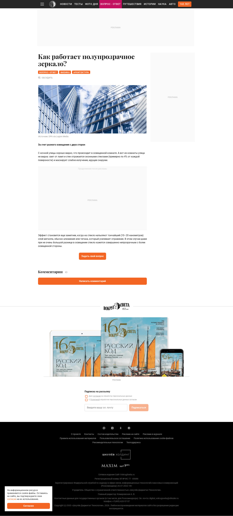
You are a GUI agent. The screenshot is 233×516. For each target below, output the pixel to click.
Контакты (89, 434)
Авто (172, 4)
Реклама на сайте (130, 434)
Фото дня (91, 4)
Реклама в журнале (152, 434)
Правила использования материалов (78, 438)
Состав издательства (108, 434)
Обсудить (45, 78)
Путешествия (132, 4)
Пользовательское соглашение (115, 438)
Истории (150, 4)
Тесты (78, 4)
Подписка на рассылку (97, 391)
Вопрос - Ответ (110, 4)
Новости (66, 4)
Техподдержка (133, 442)
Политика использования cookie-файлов (153, 438)
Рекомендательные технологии (107, 442)
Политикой (95, 400)
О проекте (76, 434)
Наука (162, 4)
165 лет (185, 4)
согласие (97, 396)
